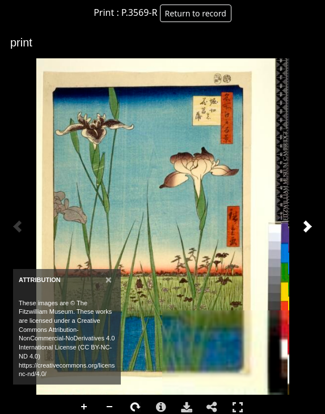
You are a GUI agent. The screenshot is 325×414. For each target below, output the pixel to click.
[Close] (108, 279)
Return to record (195, 13)
